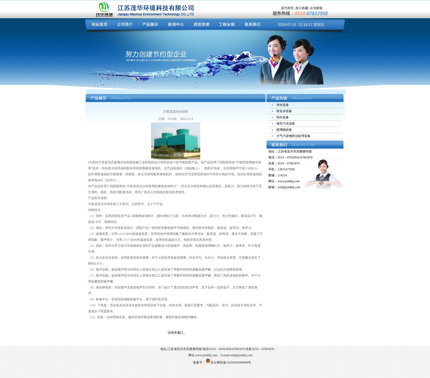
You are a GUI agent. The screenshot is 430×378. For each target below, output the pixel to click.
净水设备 (282, 105)
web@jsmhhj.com (289, 187)
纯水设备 (282, 117)
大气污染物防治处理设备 (293, 136)
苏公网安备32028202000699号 (228, 362)
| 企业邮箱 (315, 8)
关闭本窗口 (175, 333)
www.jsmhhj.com (289, 181)
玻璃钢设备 (284, 130)
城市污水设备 (285, 123)
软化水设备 (284, 111)
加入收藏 (302, 8)
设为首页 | (288, 8)
